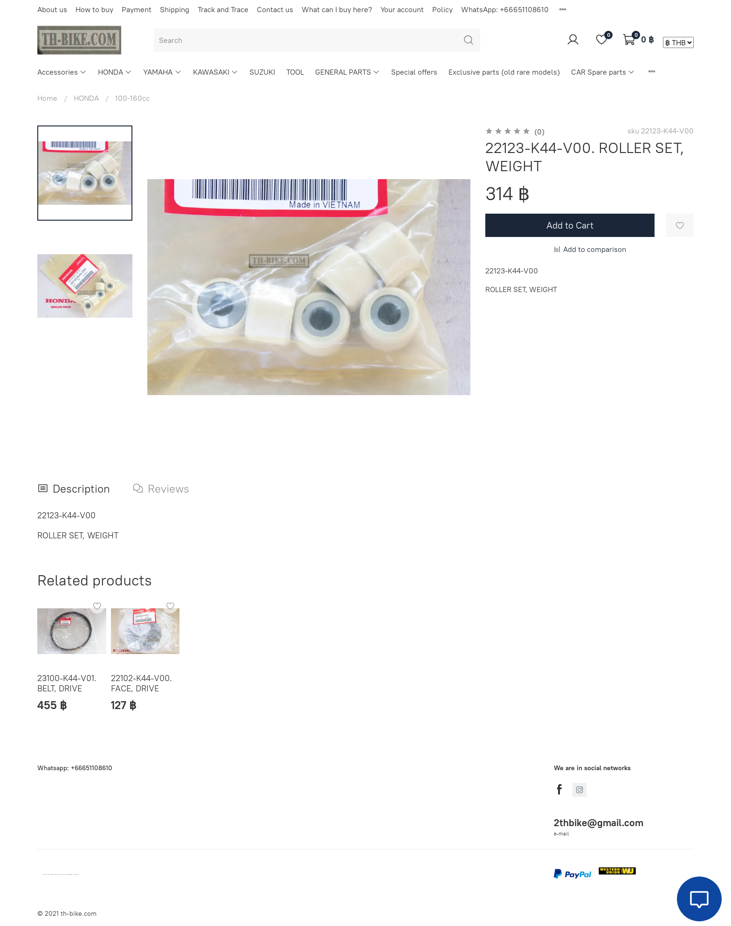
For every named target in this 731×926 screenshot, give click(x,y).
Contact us (275, 9)
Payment (137, 9)
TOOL (295, 72)
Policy (442, 9)
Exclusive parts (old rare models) (504, 72)
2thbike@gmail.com (598, 822)
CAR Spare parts (603, 72)
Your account (402, 9)
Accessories (62, 72)
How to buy (94, 9)
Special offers (414, 72)
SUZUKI (262, 72)
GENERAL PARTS (347, 72)
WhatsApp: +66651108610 (505, 9)
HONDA (115, 72)
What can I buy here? (337, 9)
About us (52, 9)
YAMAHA (162, 72)
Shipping (174, 9)
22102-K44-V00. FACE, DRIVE (141, 683)
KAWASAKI (215, 72)
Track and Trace (223, 9)
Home (47, 98)
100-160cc (132, 98)
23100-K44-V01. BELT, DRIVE (67, 683)
